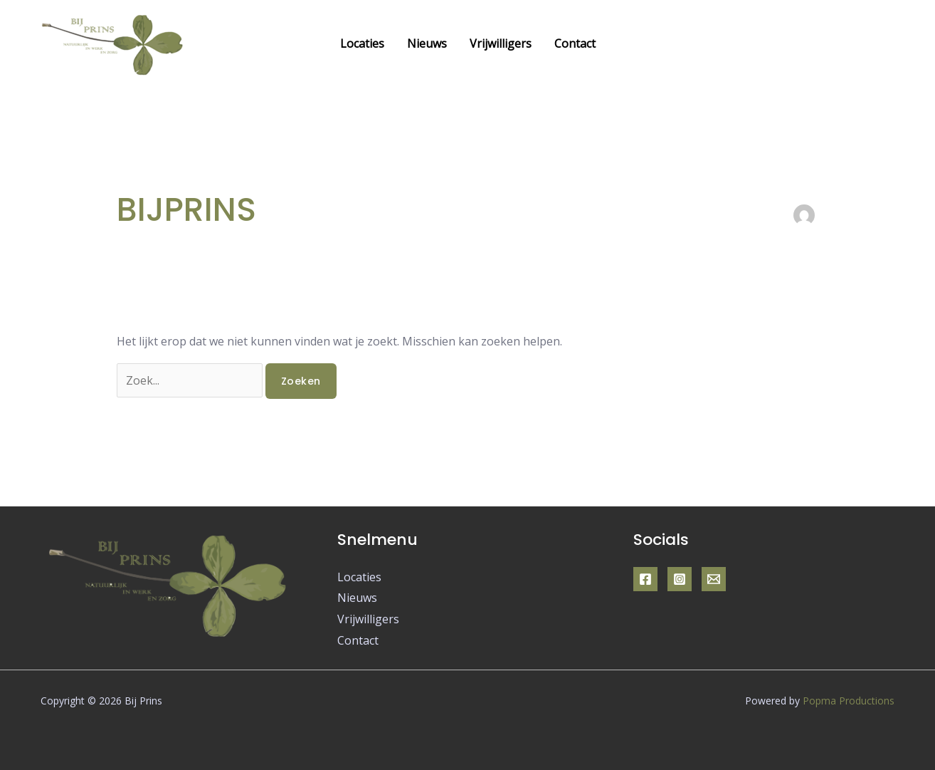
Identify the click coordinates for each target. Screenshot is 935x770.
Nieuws (427, 43)
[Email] (714, 579)
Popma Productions (848, 700)
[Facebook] (645, 579)
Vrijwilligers (501, 43)
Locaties (362, 43)
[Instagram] (679, 579)
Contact (575, 43)
